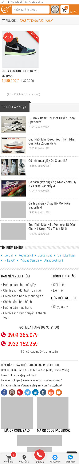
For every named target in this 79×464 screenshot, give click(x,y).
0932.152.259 (37, 370)
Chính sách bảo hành (17, 302)
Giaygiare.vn (61, 307)
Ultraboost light (53, 260)
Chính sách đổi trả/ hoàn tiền (22, 290)
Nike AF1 (10, 260)
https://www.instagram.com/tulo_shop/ (38, 385)
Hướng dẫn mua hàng (17, 308)
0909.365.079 (19, 370)
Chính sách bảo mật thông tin (23, 296)
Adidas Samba (30, 260)
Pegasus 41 (26, 255)
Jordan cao (45, 255)
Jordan (9, 255)
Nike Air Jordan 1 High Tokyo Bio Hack (19, 73)
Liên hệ (58, 290)
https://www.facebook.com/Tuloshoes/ (38, 380)
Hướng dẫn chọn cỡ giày (19, 285)
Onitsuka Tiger (66, 255)
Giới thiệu (59, 285)
